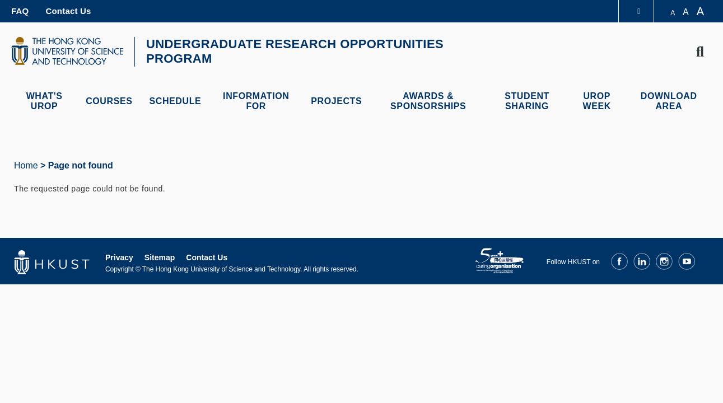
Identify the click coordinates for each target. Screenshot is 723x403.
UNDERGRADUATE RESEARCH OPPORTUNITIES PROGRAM (295, 51)
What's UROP (44, 101)
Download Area (669, 101)
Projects (336, 101)
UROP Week (597, 101)
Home (26, 165)
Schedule (175, 101)
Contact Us (68, 11)
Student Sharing (527, 101)
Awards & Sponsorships (428, 101)
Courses (109, 101)
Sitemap (159, 257)
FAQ (20, 11)
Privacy (119, 257)
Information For (256, 101)
